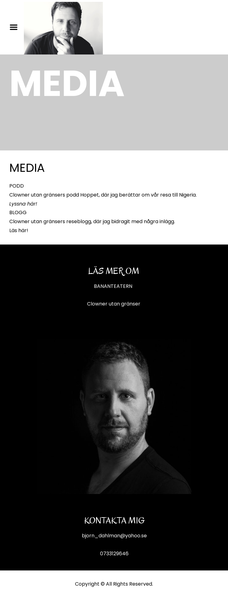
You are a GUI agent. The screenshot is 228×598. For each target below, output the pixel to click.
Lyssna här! (23, 203)
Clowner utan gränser (113, 303)
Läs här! (18, 230)
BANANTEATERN (114, 286)
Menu (15, 27)
